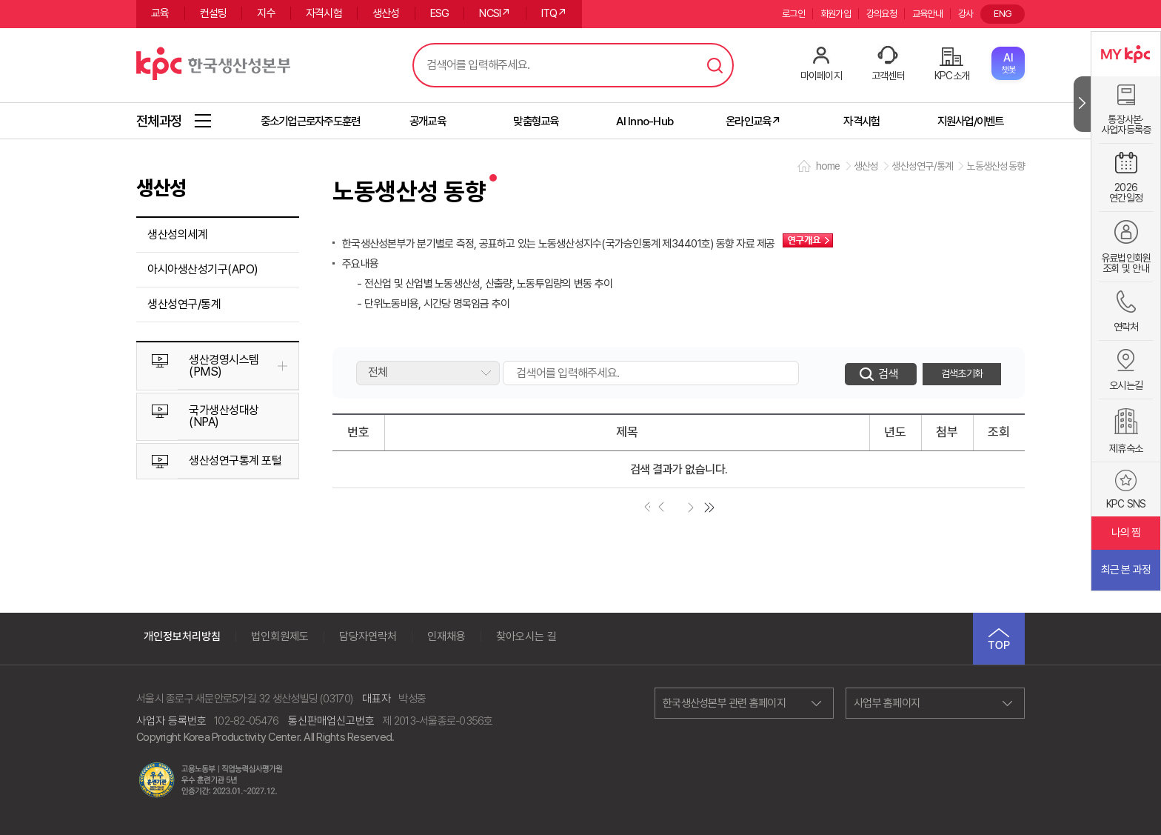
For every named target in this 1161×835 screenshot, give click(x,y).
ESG (439, 13)
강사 (966, 13)
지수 (266, 13)
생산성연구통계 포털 (235, 460)
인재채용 (446, 636)
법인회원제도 (280, 636)
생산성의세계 (177, 234)
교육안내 (927, 13)
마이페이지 (821, 75)
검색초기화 (962, 373)
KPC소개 (951, 75)
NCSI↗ (494, 13)
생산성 (386, 13)
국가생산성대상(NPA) (224, 416)
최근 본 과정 (1126, 569)
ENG (1002, 13)
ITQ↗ (554, 13)
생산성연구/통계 (184, 304)
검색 (715, 65)
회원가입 (835, 13)
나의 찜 (1126, 532)
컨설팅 (213, 13)
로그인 (793, 13)
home (828, 166)
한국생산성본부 (213, 61)
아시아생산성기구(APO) (202, 269)
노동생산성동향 (995, 166)
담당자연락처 (368, 636)
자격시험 (324, 13)
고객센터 (888, 75)
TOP (999, 639)
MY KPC (1125, 54)
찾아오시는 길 (526, 636)
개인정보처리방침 (182, 636)
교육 (160, 13)
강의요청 (881, 13)
